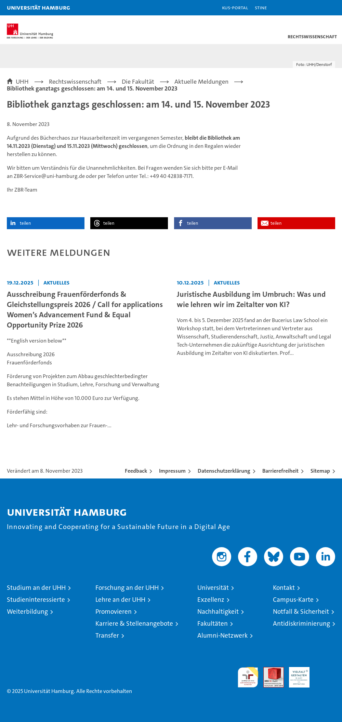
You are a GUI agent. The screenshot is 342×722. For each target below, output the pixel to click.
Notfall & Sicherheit (301, 611)
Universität (213, 587)
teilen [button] (25, 223)
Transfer (107, 635)
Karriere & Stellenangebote (134, 623)
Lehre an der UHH (120, 599)
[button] (315, 7)
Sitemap (320, 470)
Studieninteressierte (36, 599)
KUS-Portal (235, 7)
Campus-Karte (293, 599)
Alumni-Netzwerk (222, 635)
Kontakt (284, 587)
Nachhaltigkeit (218, 611)
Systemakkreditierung (325, 670)
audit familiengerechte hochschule (248, 677)
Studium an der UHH (36, 587)
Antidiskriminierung (301, 623)
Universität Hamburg (38, 7)
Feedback (136, 470)
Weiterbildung (27, 611)
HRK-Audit (295, 674)
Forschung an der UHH (127, 587)
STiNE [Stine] (261, 7)
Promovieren (113, 611)
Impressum (172, 470)
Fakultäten (212, 623)
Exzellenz (210, 599)
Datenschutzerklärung (224, 470)
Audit (269, 670)
